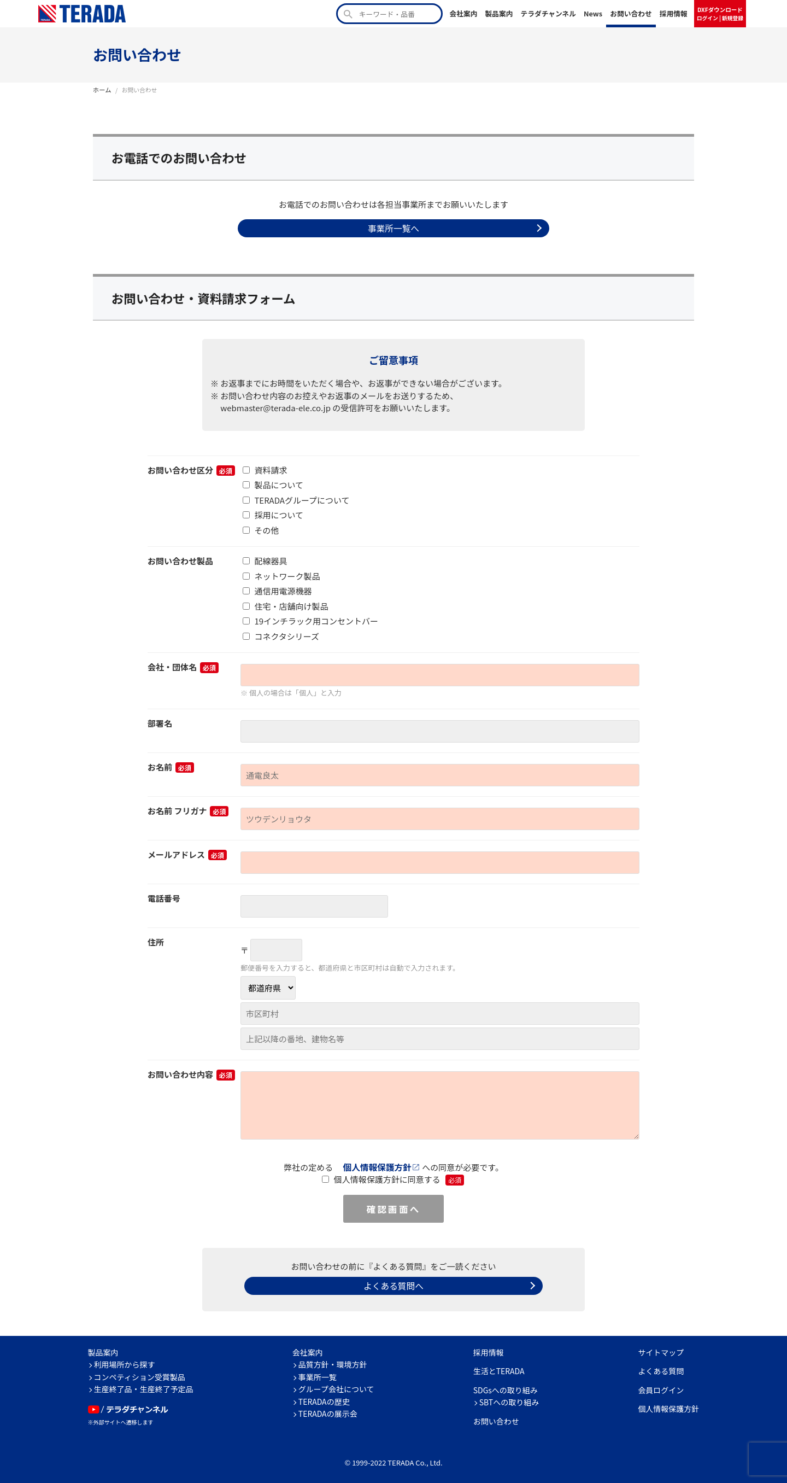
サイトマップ (661, 1349)
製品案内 (499, 13)
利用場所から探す (124, 1361)
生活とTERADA (499, 1368)
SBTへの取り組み (509, 1399)
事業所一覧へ (393, 227)
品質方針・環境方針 (332, 1361)
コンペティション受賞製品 (139, 1374)
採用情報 (674, 13)
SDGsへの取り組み (505, 1387)
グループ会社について (336, 1386)
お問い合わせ (631, 13)
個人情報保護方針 (377, 1165)
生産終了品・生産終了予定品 (143, 1386)
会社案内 (463, 13)
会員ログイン (661, 1387)
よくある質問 (661, 1368)
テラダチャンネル (548, 13)
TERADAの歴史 (324, 1398)
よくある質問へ (393, 1283)
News (593, 13)
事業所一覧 (317, 1374)
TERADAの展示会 (327, 1410)
